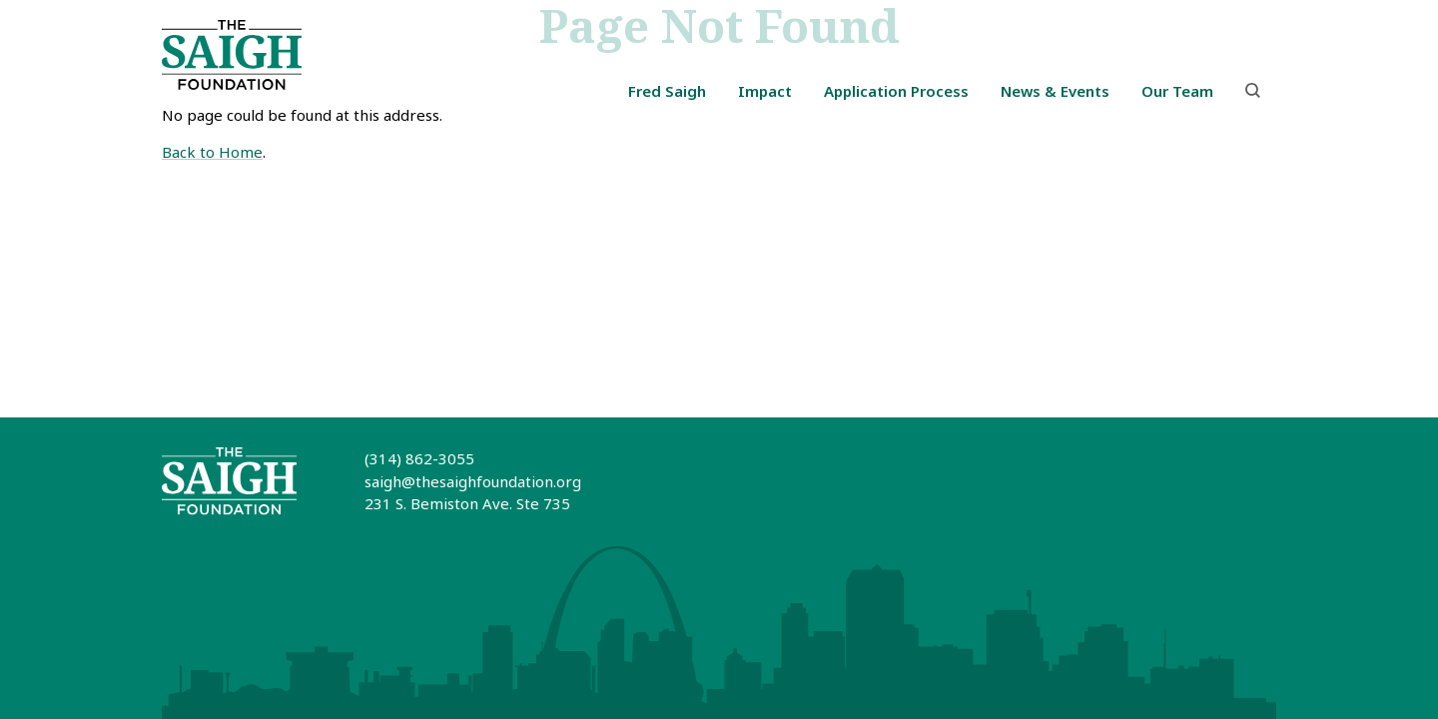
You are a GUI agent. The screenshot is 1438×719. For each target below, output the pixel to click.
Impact (765, 91)
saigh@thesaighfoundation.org (472, 481)
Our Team (1177, 91)
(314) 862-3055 (419, 458)
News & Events (1055, 91)
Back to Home (212, 152)
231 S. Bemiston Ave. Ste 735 (467, 503)
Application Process (896, 91)
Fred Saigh (667, 91)
